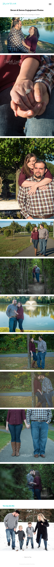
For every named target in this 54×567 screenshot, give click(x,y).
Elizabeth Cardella (9, 4)
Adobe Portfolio (30, 564)
